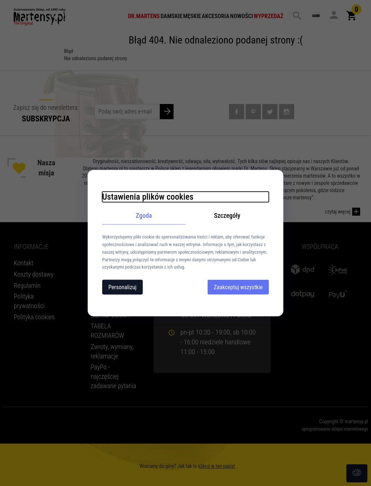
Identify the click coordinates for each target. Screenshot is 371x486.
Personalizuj (122, 287)
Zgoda (144, 215)
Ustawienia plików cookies (147, 196)
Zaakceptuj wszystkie (238, 287)
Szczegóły (227, 215)
